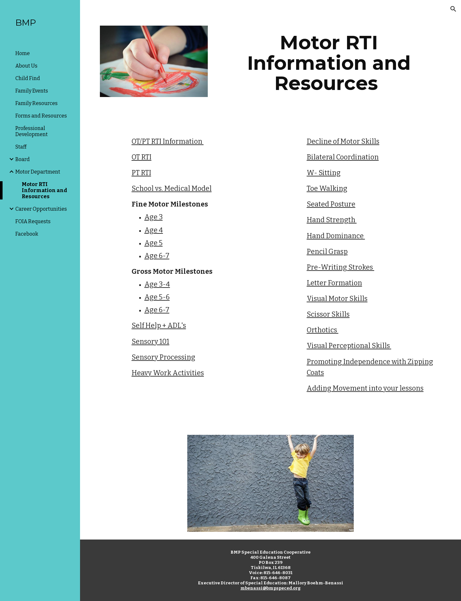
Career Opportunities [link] (41, 209)
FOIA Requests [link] (33, 221)
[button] (453, 9)
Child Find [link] (27, 78)
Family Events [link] (31, 91)
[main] (328, 63)
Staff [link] (21, 147)
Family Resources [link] (36, 103)
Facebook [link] (26, 234)
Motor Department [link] (37, 172)
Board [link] (22, 159)
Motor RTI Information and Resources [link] (44, 190)
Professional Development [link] (31, 131)
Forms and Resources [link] (41, 116)
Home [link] (22, 53)
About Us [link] (26, 66)
